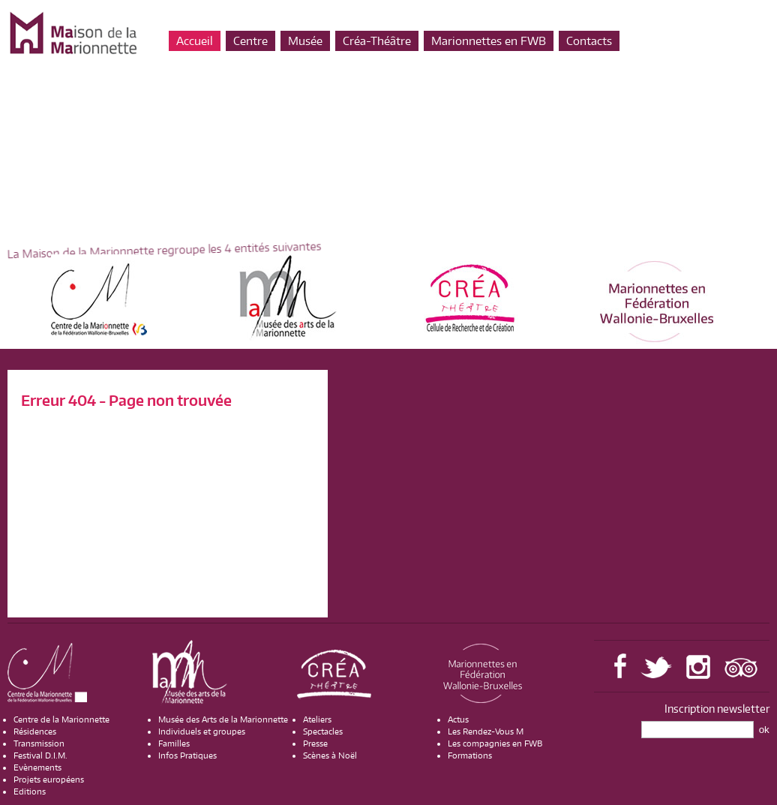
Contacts (589, 41)
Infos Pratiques (187, 755)
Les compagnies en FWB (495, 743)
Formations (470, 755)
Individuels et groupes (201, 731)
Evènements (38, 767)
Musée (305, 41)
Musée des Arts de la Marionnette (223, 719)
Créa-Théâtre (377, 41)
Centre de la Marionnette (62, 719)
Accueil (194, 41)
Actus (458, 719)
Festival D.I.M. (41, 755)
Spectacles (323, 731)
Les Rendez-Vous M (486, 731)
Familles (174, 743)
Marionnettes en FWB (488, 41)
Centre (250, 41)
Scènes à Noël (330, 755)
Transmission (39, 743)
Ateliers (317, 719)
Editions (30, 791)
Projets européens (49, 779)
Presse (315, 743)
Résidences (35, 731)
